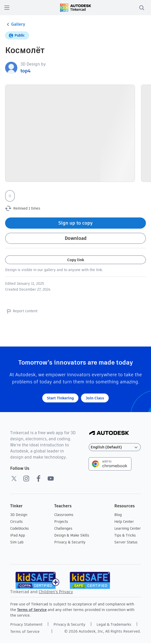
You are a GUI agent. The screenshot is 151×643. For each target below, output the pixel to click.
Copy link (75, 259)
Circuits (16, 521)
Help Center (124, 521)
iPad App (17, 535)
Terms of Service (32, 609)
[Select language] (115, 447)
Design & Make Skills (71, 535)
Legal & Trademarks (114, 624)
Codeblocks (19, 528)
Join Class (95, 398)
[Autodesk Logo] (109, 433)
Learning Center (127, 528)
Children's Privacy (56, 592)
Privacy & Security (70, 542)
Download (76, 238)
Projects (61, 521)
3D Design (18, 514)
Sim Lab (16, 542)
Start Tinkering (60, 398)
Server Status (126, 542)
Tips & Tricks (125, 535)
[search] (141, 7)
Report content (21, 311)
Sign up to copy (75, 223)
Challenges (63, 528)
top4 (25, 71)
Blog (118, 514)
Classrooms (63, 514)
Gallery (15, 24)
